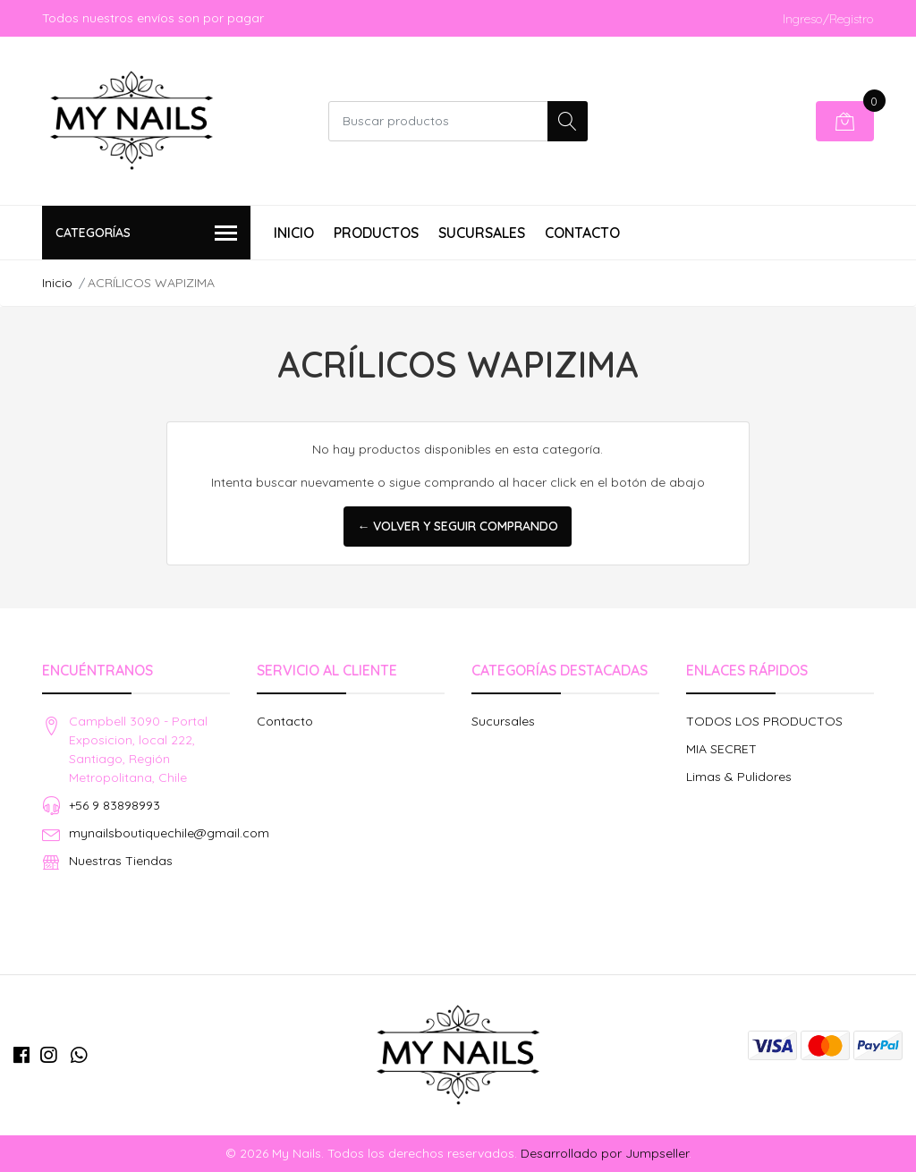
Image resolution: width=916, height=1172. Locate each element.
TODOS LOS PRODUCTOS (764, 721)
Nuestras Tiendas (121, 861)
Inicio (294, 233)
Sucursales (481, 233)
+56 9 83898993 (114, 805)
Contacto (582, 233)
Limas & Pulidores (739, 777)
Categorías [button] (146, 234)
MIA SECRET (721, 749)
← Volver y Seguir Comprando (457, 526)
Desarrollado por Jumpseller (605, 1153)
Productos (376, 233)
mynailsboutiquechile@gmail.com (169, 833)
